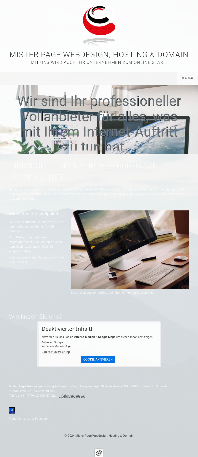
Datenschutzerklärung (56, 352)
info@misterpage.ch (72, 395)
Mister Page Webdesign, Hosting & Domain (98, 54)
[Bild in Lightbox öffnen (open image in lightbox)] (130, 249)
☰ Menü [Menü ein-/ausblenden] (187, 78)
